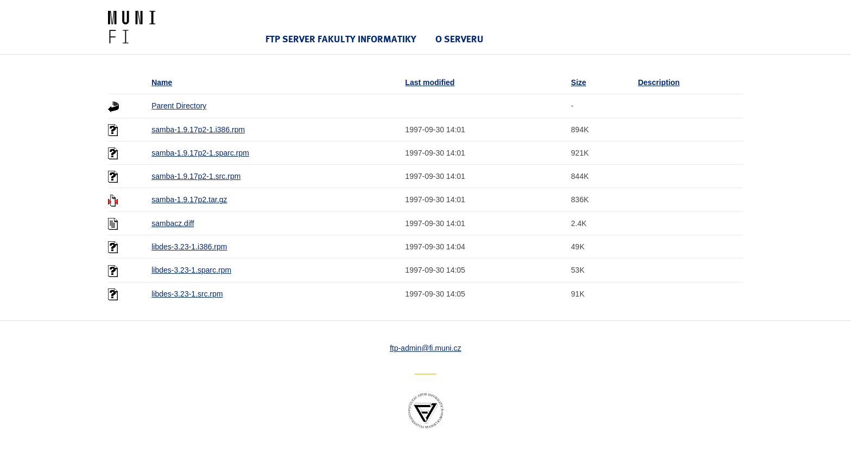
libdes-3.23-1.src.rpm (187, 294)
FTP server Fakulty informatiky (340, 39)
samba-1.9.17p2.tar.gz (189, 199)
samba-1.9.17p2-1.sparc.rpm (200, 153)
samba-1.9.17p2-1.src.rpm (195, 176)
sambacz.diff (172, 223)
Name (161, 82)
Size (578, 82)
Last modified (430, 82)
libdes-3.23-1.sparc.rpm (191, 270)
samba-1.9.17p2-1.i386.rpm (198, 129)
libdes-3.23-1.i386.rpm (189, 246)
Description (658, 82)
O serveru (459, 39)
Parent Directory (178, 105)
